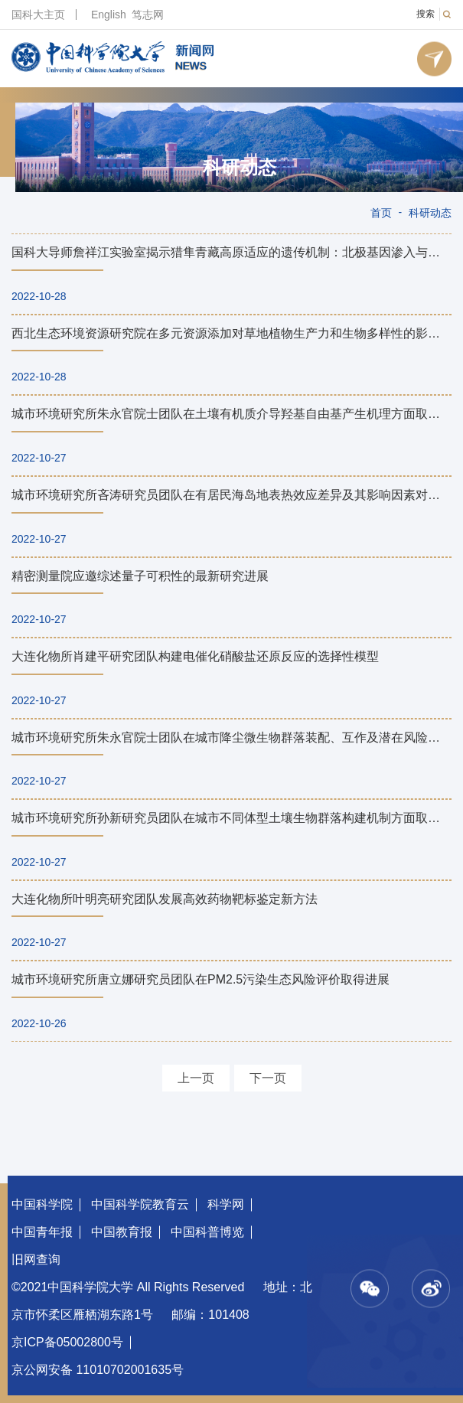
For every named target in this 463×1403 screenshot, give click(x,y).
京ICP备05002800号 (67, 1342)
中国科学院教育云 (140, 1204)
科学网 (225, 1204)
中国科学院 (42, 1204)
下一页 (267, 1078)
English (108, 14)
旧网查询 (35, 1259)
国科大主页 (38, 14)
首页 (381, 213)
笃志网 (148, 14)
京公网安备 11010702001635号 (97, 1369)
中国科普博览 (207, 1231)
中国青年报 (42, 1231)
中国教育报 (121, 1231)
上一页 (196, 1078)
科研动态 (239, 168)
